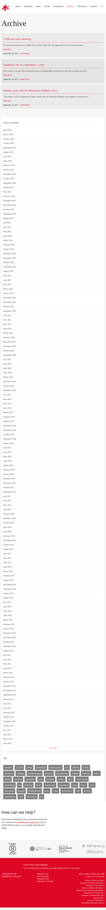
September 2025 (9, 148)
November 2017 (9, 483)
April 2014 (7, 615)
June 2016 (7, 527)
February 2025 (9, 165)
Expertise (28, 6)
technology (8, 767)
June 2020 (7, 364)
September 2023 (9, 214)
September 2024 (9, 183)
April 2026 (7, 130)
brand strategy (31, 796)
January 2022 (8, 293)
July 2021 (7, 315)
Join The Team (97, 880)
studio (21, 796)
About (18, 6)
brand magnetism (62, 773)
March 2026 (8, 134)
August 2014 (8, 598)
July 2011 (7, 730)
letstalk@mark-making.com (28, 822)
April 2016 (7, 531)
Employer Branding (95, 900)
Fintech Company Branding (93, 888)
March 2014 (8, 620)
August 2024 (8, 187)
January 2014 (8, 629)
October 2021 (8, 306)
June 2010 (7, 743)
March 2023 (8, 240)
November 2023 (9, 205)
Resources (82, 6)
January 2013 (8, 682)
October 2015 (8, 545)
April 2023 (7, 236)
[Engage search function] (102, 4)
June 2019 (7, 399)
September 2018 (9, 439)
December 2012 (9, 686)
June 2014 (7, 607)
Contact (94, 6)
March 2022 (8, 289)
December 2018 (9, 426)
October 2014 (8, 593)
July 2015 (7, 553)
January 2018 (8, 474)
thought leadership (34, 791)
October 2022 (8, 262)
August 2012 (8, 699)
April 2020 (7, 373)
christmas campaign (34, 773)
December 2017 (9, 478)
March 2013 (8, 673)
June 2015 (7, 558)
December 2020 (9, 342)
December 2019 (9, 381)
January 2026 (8, 139)
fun (19, 785)
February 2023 (9, 245)
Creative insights (81, 779)
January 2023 (8, 249)
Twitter (7, 881)
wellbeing (75, 767)
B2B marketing (41, 767)
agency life (48, 773)
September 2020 (9, 355)
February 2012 (9, 712)
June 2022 (7, 280)
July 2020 (7, 359)
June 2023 (7, 227)
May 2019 (7, 403)
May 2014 (7, 611)
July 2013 (7, 655)
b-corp (47, 791)
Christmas (75, 773)
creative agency (67, 791)
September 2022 (9, 267)
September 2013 (9, 646)
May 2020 (7, 368)
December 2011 (9, 721)
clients (70, 779)
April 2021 (7, 328)
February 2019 (9, 417)
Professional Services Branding (90, 890)
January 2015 (8, 580)
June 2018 (7, 452)
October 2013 (8, 642)
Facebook (11, 881)
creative (83, 785)
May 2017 (7, 505)
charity (38, 785)
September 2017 (9, 492)
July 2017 (7, 496)
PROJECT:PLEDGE (63, 785)
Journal (70, 6)
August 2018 (8, 443)
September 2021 (9, 311)
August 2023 (8, 218)
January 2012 (8, 717)
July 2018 (7, 448)
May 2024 (7, 192)
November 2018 (9, 430)
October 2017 (8, 487)
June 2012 (7, 708)
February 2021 (9, 337)
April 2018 (7, 461)
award (41, 779)
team (66, 767)
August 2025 (8, 152)
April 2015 (7, 567)
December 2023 (9, 201)
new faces (87, 791)
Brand (78, 791)
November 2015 (9, 540)
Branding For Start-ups (94, 893)
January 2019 (8, 421)
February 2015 (9, 576)
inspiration (20, 773)
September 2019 (9, 390)
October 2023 (8, 209)
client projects (9, 791)
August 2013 (8, 651)
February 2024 (9, 196)
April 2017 (7, 509)
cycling (55, 791)
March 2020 (8, 377)
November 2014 (9, 589)
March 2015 (8, 571)
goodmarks (50, 779)
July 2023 (7, 223)
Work (38, 6)
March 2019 (8, 412)
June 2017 (7, 501)
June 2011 (7, 734)
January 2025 (8, 170)
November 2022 (9, 258)
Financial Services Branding (92, 883)
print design (28, 785)
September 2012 (9, 695)
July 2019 (7, 395)
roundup (29, 767)
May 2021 (7, 324)
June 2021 (7, 320)
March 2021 (8, 333)
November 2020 (9, 346)
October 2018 (8, 434)
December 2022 (9, 253)
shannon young (50, 785)
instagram (21, 791)
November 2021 (9, 302)
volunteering (9, 773)
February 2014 (9, 624)
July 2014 (7, 602)
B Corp (47, 6)
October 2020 (8, 351)
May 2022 (7, 284)
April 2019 (7, 408)
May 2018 (7, 456)
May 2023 (7, 231)
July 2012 (7, 704)
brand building (9, 785)
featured (96, 773)
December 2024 (9, 174)
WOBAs (92, 785)
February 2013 (9, 677)
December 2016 (9, 518)
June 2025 (7, 156)
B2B (41, 796)
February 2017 (9, 514)
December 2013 (9, 633)
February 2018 (9, 470)
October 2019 (8, 386)
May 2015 (7, 562)
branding (7, 779)
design (74, 785)
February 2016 (9, 536)
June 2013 (7, 659)
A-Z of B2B (19, 767)
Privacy (88, 880)
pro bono (86, 767)
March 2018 (8, 465)
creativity (61, 779)
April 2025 (7, 161)
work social (86, 773)
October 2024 (8, 178)
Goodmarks (58, 6)
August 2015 (8, 549)
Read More (7, 49)
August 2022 (8, 271)
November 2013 (9, 637)
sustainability (30, 779)
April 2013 (7, 668)
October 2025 (8, 143)
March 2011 (8, 739)
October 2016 (8, 523)
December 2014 (9, 584)
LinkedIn (3, 881)
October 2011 (8, 726)
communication (10, 796)
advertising (18, 779)
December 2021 (9, 298)
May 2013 (7, 664)
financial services (55, 767)
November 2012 (9, 690)
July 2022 (7, 276)
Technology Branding (94, 885)
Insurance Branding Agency (92, 903)
